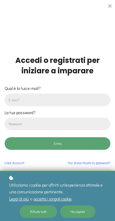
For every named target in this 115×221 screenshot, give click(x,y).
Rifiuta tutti (38, 211)
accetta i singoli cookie (53, 199)
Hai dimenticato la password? (89, 163)
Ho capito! (78, 211)
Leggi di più (19, 199)
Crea (14, 163)
